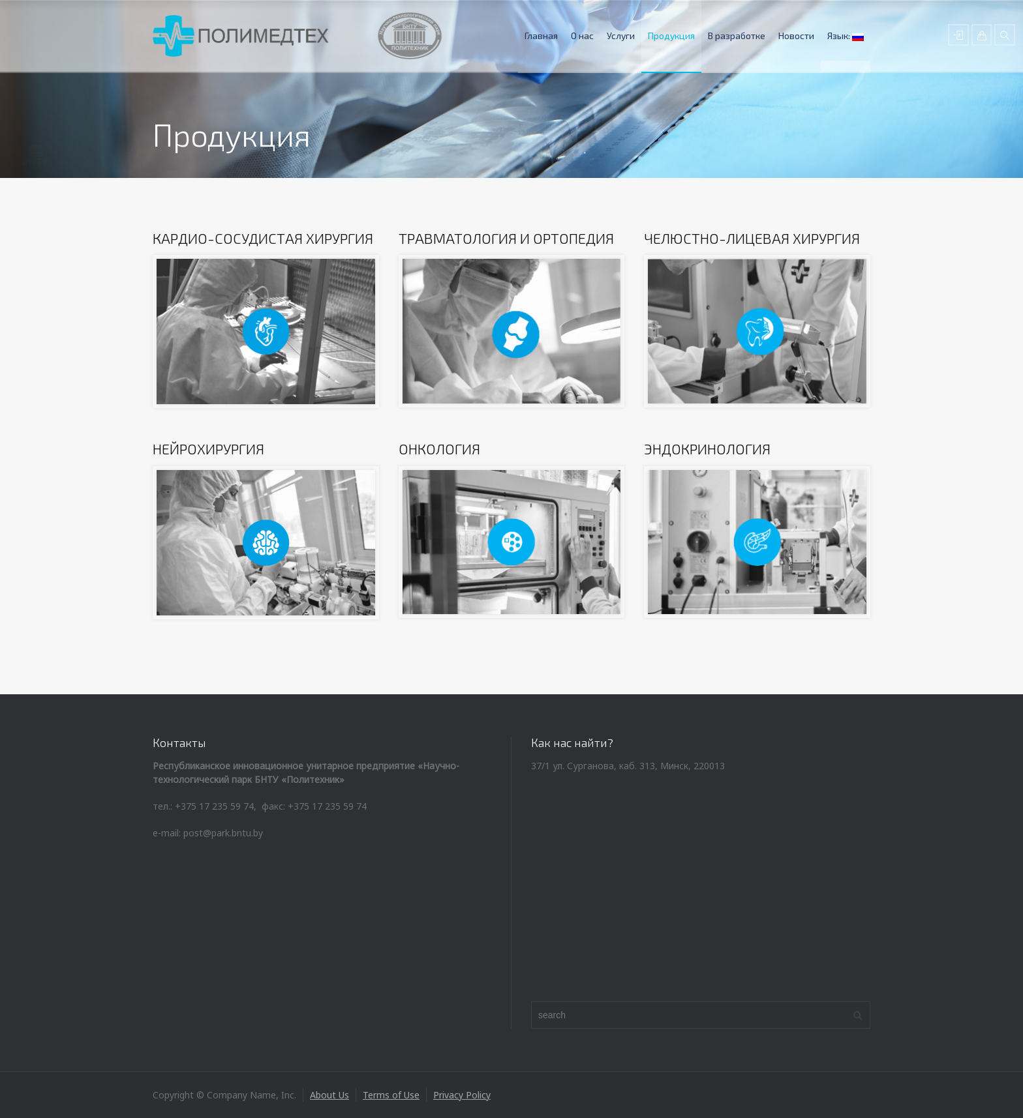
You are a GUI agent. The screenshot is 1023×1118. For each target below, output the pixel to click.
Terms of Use (391, 1095)
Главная (541, 35)
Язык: (845, 35)
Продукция (671, 35)
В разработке (736, 35)
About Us (329, 1095)
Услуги (621, 35)
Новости (796, 35)
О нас (582, 35)
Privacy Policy (462, 1095)
